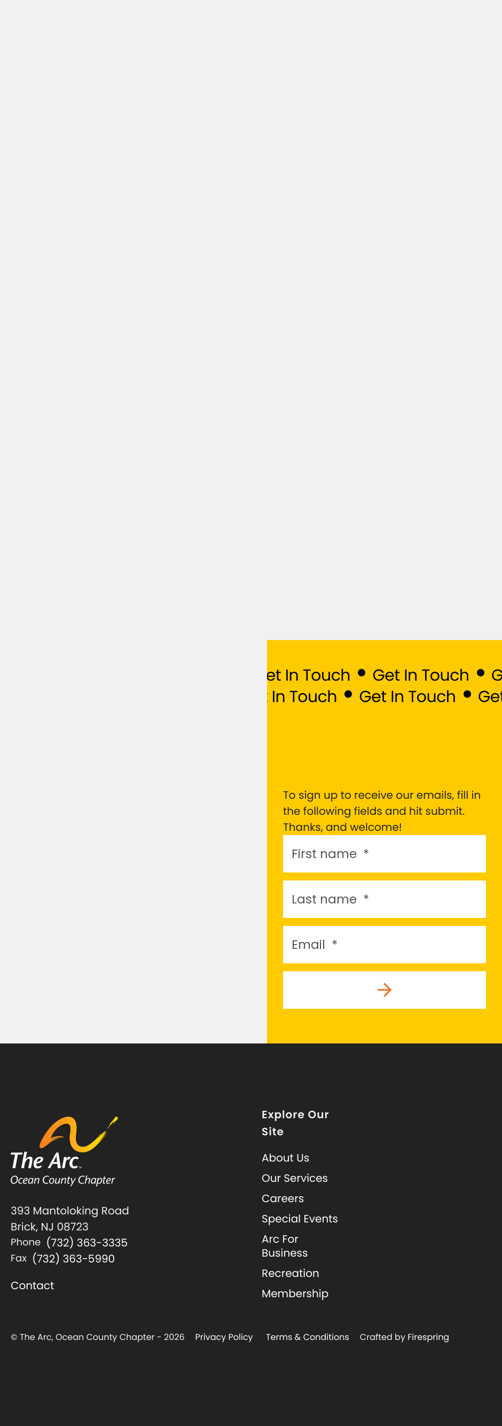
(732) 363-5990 (73, 1258)
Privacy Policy (224, 1337)
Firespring (428, 1337)
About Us (285, 1157)
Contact (32, 1285)
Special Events (300, 1218)
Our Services (295, 1178)
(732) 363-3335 (87, 1242)
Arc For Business (285, 1246)
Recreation (290, 1273)
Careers (283, 1198)
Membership (295, 1293)
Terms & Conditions (307, 1337)
